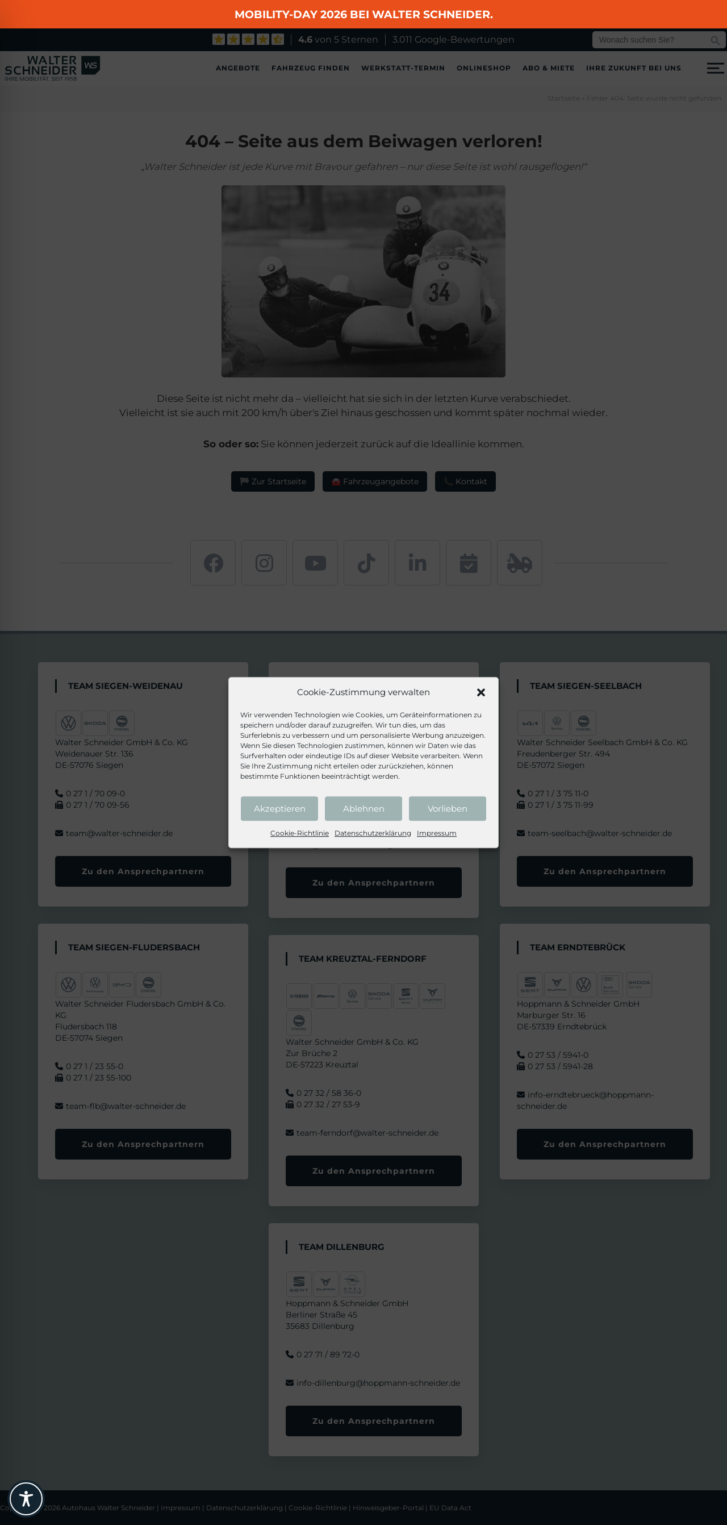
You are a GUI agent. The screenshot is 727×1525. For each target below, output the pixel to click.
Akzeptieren (280, 808)
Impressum (437, 833)
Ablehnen (364, 808)
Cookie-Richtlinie (299, 833)
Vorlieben (447, 808)
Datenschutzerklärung (373, 833)
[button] (481, 692)
